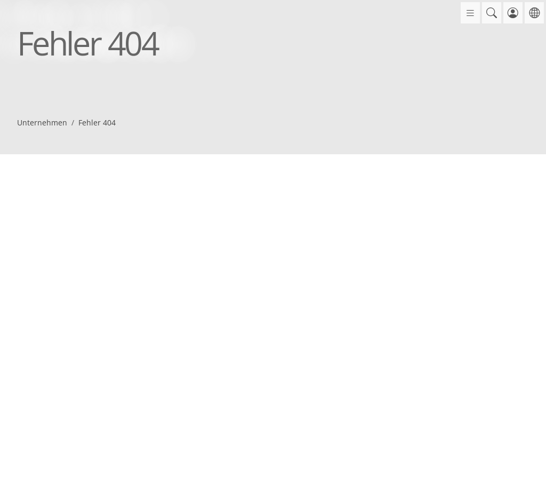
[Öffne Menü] (470, 12)
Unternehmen (42, 122)
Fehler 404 (97, 122)
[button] (491, 12)
